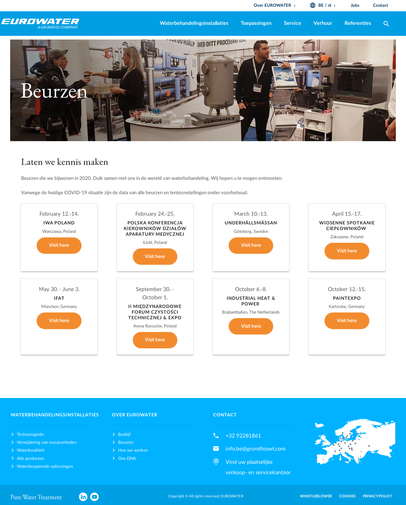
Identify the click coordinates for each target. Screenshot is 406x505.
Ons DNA (127, 458)
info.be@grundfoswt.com (256, 449)
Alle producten (30, 458)
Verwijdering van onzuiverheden (46, 442)
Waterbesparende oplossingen (45, 466)
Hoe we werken (133, 450)
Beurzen (125, 442)
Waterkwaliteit (30, 450)
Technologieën (30, 434)
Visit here (59, 245)
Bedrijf (124, 434)
